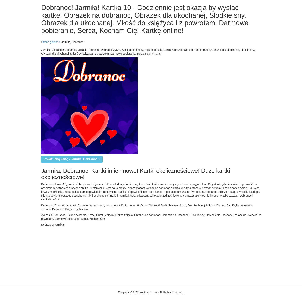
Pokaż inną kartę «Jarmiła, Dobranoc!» (72, 159)
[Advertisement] (115, 255)
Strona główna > (51, 42)
